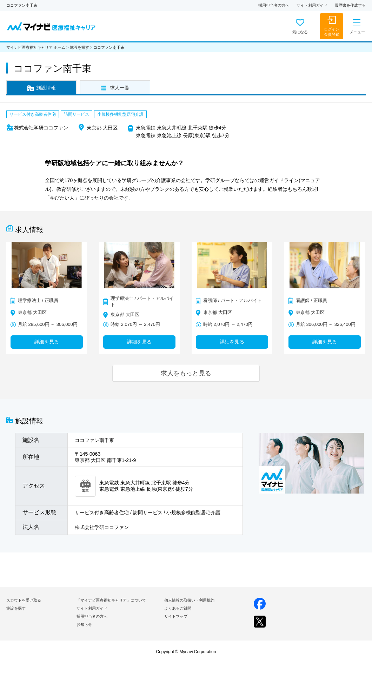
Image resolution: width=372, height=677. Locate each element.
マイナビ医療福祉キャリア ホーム (35, 47)
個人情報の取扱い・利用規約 (189, 600)
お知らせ (84, 624)
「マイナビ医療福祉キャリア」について (111, 600)
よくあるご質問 (177, 608)
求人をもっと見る (186, 373)
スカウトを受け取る (23, 600)
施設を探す (79, 47)
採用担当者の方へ (273, 5)
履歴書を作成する (350, 5)
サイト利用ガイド (312, 5)
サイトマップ (175, 616)
